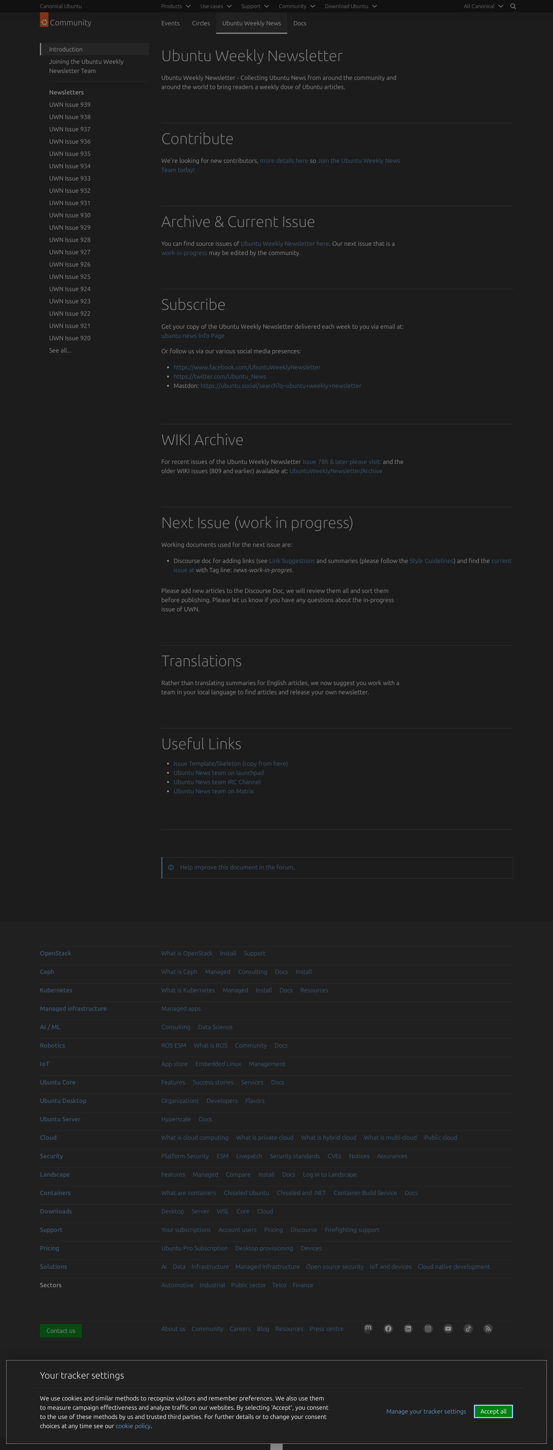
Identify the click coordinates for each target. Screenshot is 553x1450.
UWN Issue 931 (70, 202)
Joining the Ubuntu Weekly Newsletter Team (86, 66)
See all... (60, 350)
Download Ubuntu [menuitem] (346, 6)
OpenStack (55, 953)
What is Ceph (179, 971)
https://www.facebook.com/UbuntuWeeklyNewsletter (247, 367)
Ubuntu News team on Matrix (214, 791)
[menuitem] (482, 6)
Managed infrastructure (73, 1008)
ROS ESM (173, 1045)
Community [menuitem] (292, 6)
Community (251, 1045)
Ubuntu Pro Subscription (194, 1248)
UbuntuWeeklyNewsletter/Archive (336, 470)
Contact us (60, 1330)
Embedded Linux (218, 1063)
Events (170, 23)
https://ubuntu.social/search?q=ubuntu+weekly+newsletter (280, 385)
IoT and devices (391, 1266)
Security (51, 1155)
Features (173, 1082)
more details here (284, 160)
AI (164, 1266)
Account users (238, 1229)
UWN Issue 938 (70, 116)
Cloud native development (454, 1266)
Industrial (212, 1284)
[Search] (513, 6)
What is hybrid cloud (328, 1137)
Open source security (335, 1266)
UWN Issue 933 (70, 178)
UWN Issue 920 (70, 337)
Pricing (273, 1229)
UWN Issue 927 (70, 251)
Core (243, 1211)
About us (173, 1328)
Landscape (55, 1174)
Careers (240, 1328)
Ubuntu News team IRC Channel (217, 781)
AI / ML (50, 1026)
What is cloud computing (194, 1137)
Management (267, 1063)
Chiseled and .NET (301, 1192)
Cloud (48, 1137)
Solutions (53, 1266)
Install (228, 953)
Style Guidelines (432, 560)
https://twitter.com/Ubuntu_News (220, 376)
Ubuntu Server (60, 1119)
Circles (201, 23)
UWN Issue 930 (70, 215)
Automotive (177, 1284)
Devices (311, 1248)
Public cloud (440, 1137)
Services (252, 1082)
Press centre (327, 1328)
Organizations (180, 1100)
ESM (222, 1155)
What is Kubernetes (188, 990)
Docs (299, 23)
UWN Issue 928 (70, 239)
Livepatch (249, 1155)
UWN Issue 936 (70, 141)
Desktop (172, 1211)
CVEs (334, 1155)
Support (254, 953)
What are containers (188, 1192)
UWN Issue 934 (70, 165)
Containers (55, 1192)
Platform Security (185, 1155)
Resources (314, 990)
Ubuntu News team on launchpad (219, 772)
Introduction (66, 49)
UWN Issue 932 (70, 190)
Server (200, 1211)
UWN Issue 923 (70, 301)
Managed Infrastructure (267, 1266)
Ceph (47, 971)
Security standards (295, 1155)
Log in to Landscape (330, 1174)
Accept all (493, 1411)
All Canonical (479, 6)
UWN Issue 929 (70, 227)
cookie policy (133, 1425)
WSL (223, 1211)
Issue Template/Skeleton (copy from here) (231, 763)
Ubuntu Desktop (63, 1100)
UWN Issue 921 (70, 325)
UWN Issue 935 (70, 153)
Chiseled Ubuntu (246, 1192)
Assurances (392, 1155)
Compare (238, 1174)
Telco (279, 1284)
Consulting (252, 971)
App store (174, 1063)
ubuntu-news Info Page (193, 335)
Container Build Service (365, 1192)
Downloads (56, 1211)
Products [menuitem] (171, 6)
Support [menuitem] (251, 6)
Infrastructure (210, 1266)
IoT (44, 1063)
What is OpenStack (186, 953)
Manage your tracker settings (426, 1411)
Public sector (248, 1284)
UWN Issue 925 (70, 276)
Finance (303, 1284)
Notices (359, 1155)
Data (179, 1266)
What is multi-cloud (390, 1137)
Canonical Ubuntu (61, 6)
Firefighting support (352, 1229)
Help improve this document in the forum (236, 867)
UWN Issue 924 (70, 288)
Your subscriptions (186, 1229)
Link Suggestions (292, 560)
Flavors (255, 1100)
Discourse (304, 1229)
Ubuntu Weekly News (251, 23)
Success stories (213, 1082)
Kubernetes (56, 990)
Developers (222, 1100)
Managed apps (181, 1008)
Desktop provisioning (264, 1248)
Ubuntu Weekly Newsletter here (285, 243)
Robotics (52, 1045)
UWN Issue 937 (70, 129)
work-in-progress (184, 252)
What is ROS (210, 1045)
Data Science (215, 1026)
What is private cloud (264, 1137)
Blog (263, 1328)
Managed (217, 971)
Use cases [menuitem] (211, 6)
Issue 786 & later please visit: (342, 461)
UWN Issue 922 (70, 313)
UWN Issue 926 (70, 264)
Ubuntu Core (58, 1082)
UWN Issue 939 (70, 104)
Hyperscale (176, 1119)
